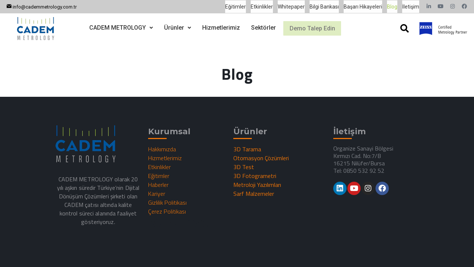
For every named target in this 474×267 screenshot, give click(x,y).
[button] (116, 27)
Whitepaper (291, 6)
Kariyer (156, 193)
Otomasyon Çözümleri (261, 158)
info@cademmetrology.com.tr (45, 7)
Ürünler (172, 26)
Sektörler (258, 26)
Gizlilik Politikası (167, 202)
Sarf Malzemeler (253, 193)
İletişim (410, 6)
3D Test (243, 166)
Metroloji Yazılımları (257, 184)
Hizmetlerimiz (216, 26)
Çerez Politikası (167, 211)
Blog (392, 6)
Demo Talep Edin (312, 28)
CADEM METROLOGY (116, 26)
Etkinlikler (262, 6)
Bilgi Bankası (324, 6)
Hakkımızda (162, 149)
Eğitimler (235, 6)
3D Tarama (247, 149)
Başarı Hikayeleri (363, 6)
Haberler (158, 184)
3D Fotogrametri (254, 175)
